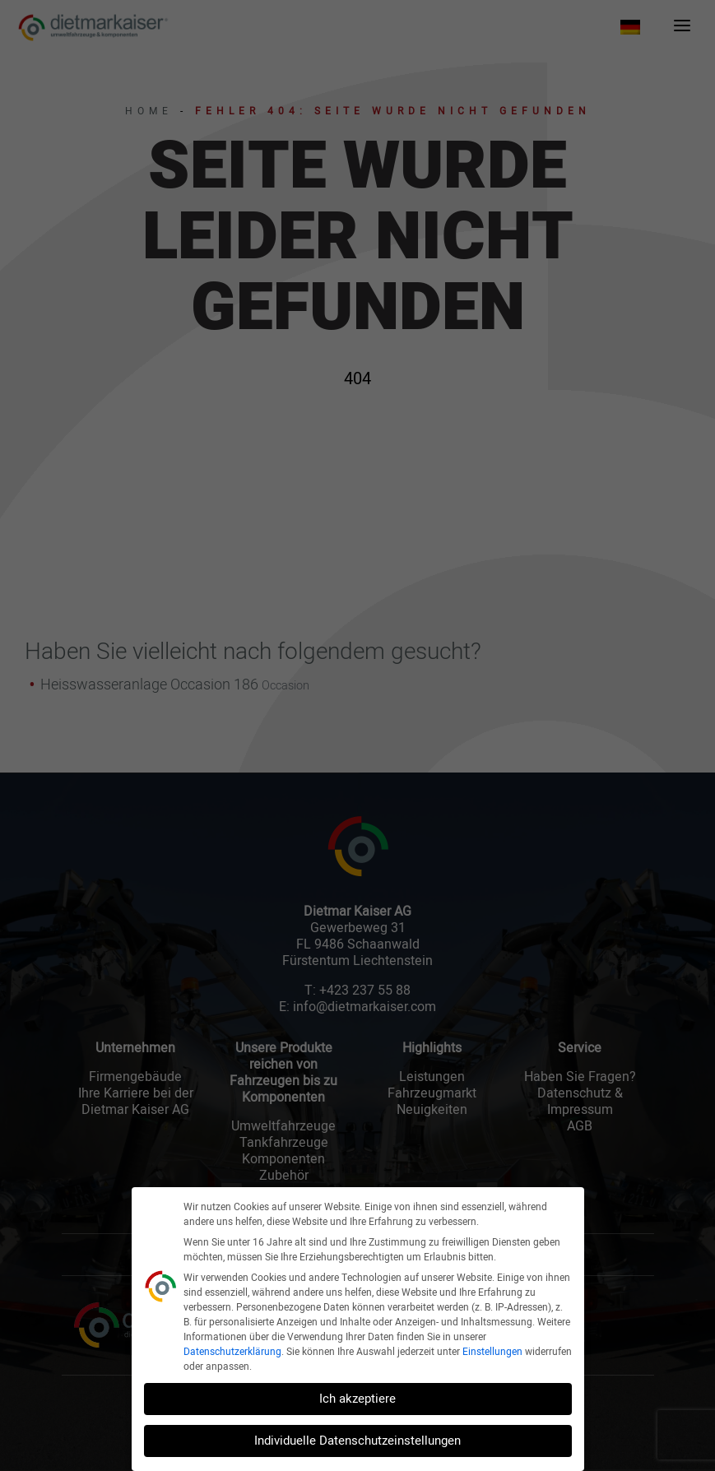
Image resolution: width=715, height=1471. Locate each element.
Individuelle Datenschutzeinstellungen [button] (357, 1441)
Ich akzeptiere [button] (357, 1399)
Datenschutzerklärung (232, 1351)
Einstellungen (492, 1351)
